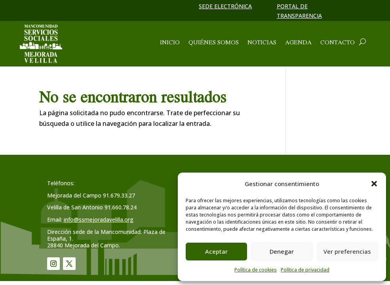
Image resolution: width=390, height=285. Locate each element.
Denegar (282, 251)
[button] (374, 184)
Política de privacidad (305, 269)
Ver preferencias (347, 251)
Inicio (170, 42)
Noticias (261, 42)
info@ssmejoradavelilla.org (98, 219)
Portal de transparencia (299, 10)
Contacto (337, 42)
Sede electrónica (225, 6)
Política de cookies (255, 269)
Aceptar (216, 251)
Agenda (298, 42)
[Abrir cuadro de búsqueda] (362, 42)
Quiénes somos (213, 42)
